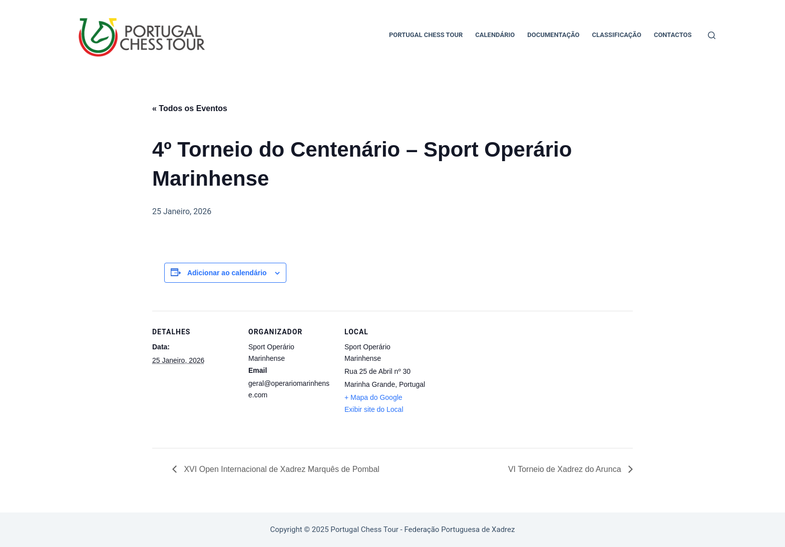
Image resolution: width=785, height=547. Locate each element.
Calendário (495, 35)
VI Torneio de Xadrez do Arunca (565, 469)
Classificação (616, 35)
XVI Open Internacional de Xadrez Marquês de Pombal (280, 469)
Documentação (553, 35)
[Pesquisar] (711, 35)
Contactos (673, 35)
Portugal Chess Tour (426, 35)
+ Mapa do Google (373, 397)
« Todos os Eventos (189, 108)
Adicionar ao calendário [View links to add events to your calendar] (227, 273)
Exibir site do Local (374, 409)
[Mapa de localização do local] (493, 379)
